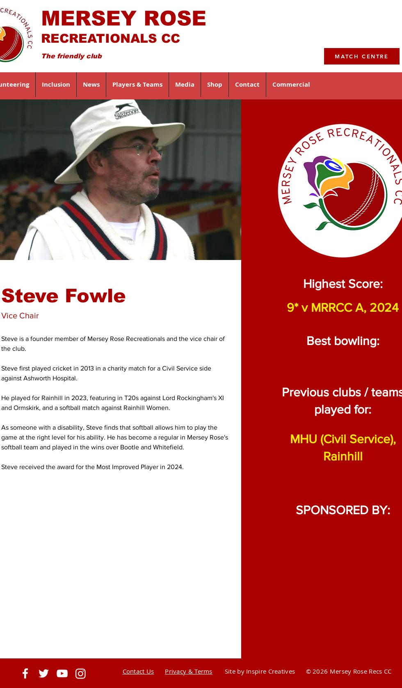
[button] (56, 84)
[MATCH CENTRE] (362, 56)
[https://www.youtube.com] (62, 673)
